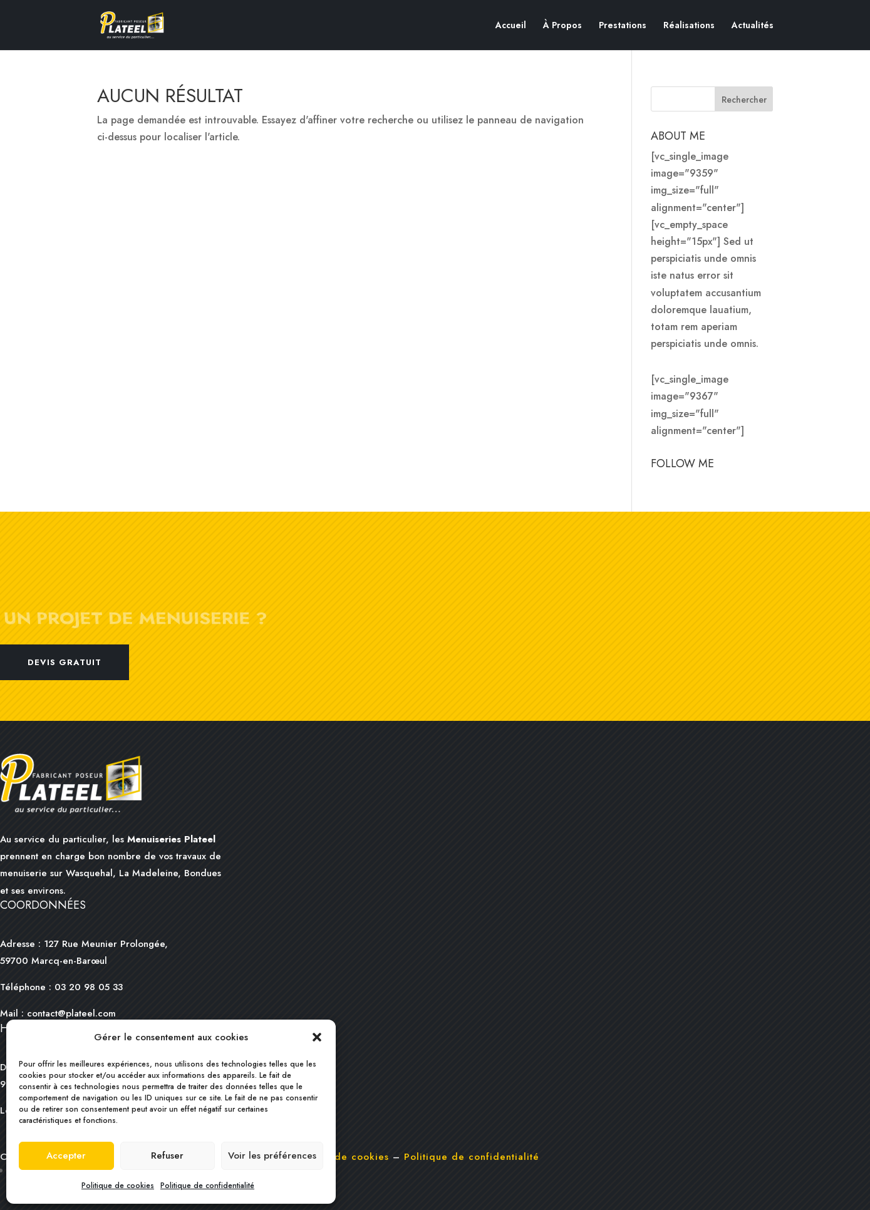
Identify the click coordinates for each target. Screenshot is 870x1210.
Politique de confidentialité (207, 1185)
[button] (317, 1037)
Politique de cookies (117, 1185)
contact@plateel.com (71, 1013)
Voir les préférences (272, 1155)
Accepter (66, 1155)
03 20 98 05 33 (87, 987)
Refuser (167, 1155)
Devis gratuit (64, 662)
